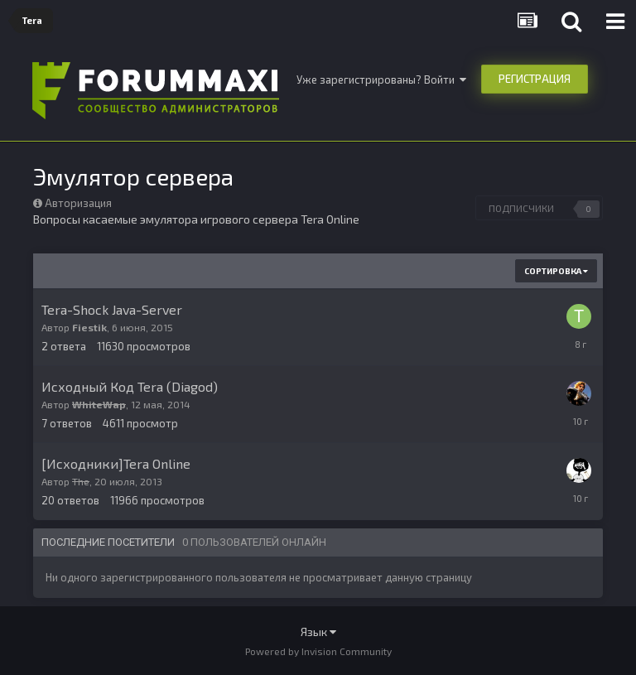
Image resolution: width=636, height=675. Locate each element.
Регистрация (535, 78)
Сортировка (556, 271)
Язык (318, 631)
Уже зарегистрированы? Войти (381, 79)
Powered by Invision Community (318, 651)
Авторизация (78, 203)
